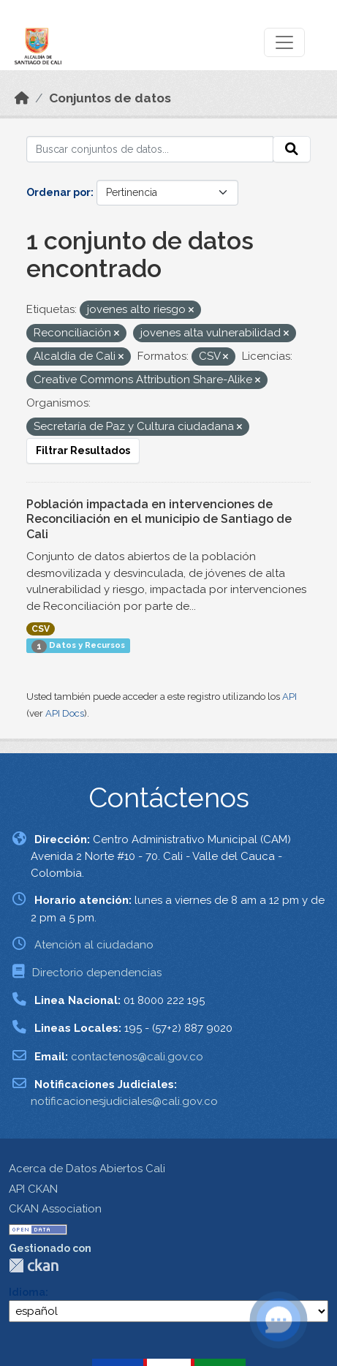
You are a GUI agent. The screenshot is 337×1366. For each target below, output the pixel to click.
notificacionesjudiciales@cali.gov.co (124, 1101)
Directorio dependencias (97, 972)
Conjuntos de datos (110, 98)
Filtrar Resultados (83, 450)
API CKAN (33, 1189)
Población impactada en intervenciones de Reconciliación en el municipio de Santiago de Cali (159, 519)
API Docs (64, 713)
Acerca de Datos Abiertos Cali (87, 1168)
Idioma (27, 1292)
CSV (40, 629)
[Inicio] (22, 98)
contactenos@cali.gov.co (137, 1056)
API (289, 696)
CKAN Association (55, 1208)
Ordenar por (58, 192)
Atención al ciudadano (94, 944)
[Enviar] (292, 149)
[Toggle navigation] (284, 42)
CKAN (33, 1265)
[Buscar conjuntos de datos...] (149, 149)
